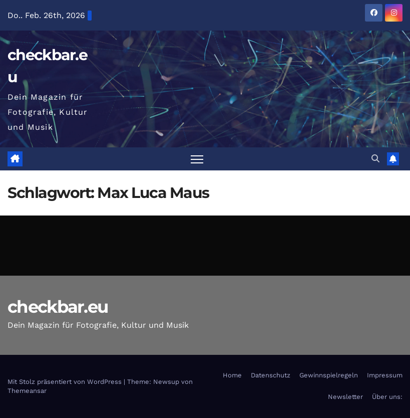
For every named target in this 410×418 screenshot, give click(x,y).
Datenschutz (270, 375)
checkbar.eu (58, 306)
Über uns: (387, 396)
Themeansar (27, 390)
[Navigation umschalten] (197, 159)
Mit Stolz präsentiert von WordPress (66, 381)
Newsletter (345, 396)
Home (232, 375)
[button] (375, 158)
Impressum (384, 375)
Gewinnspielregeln (328, 375)
